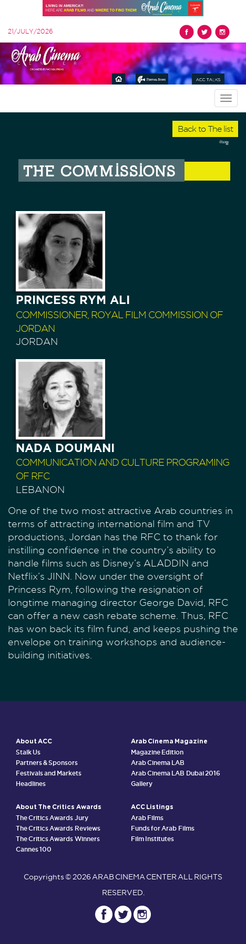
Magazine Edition (157, 752)
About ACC (34, 741)
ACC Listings (152, 807)
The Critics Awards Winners (58, 838)
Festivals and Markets (48, 773)
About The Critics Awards (58, 807)
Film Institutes (152, 838)
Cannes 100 (34, 849)
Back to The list (205, 128)
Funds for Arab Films (162, 828)
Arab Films (147, 817)
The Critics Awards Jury (52, 817)
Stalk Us (28, 752)
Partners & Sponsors (47, 762)
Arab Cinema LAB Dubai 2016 (175, 773)
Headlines (31, 783)
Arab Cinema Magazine (169, 741)
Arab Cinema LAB (157, 762)
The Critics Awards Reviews (58, 828)
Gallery (141, 783)
